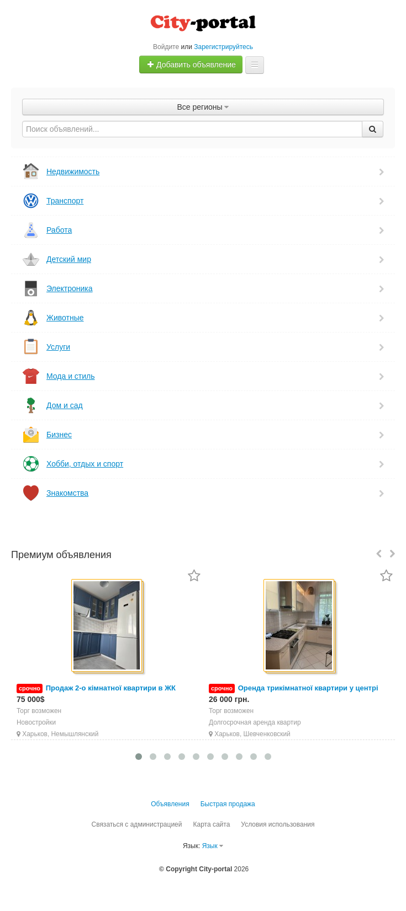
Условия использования (277, 824)
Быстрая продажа (228, 804)
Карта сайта (211, 824)
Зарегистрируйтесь (223, 47)
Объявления (170, 804)
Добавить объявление (191, 64)
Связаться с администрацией (136, 824)
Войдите (166, 47)
